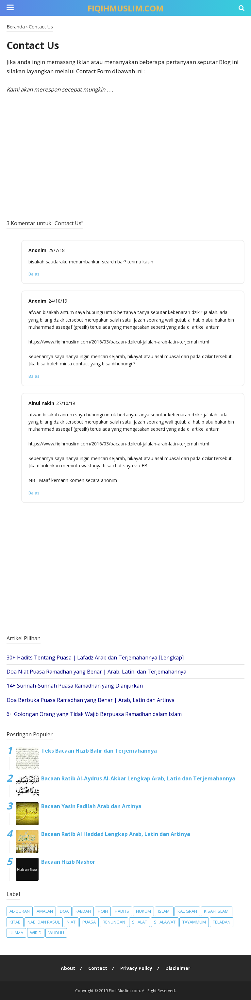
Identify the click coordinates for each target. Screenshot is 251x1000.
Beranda (16, 27)
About (68, 968)
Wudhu (56, 933)
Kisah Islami (216, 911)
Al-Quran (19, 911)
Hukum (143, 911)
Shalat (139, 922)
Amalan (45, 911)
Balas (34, 274)
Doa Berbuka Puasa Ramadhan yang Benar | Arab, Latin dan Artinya (91, 700)
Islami (164, 911)
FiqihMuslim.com (125, 8)
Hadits (122, 911)
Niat (71, 922)
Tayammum (194, 922)
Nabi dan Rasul (43, 922)
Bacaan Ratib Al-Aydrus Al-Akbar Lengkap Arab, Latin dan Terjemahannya (138, 778)
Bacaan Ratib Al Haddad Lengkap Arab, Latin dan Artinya (115, 834)
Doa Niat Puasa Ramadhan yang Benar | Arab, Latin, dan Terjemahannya (96, 671)
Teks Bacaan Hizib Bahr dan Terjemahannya (99, 750)
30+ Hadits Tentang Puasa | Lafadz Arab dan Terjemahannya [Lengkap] (95, 657)
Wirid (36, 933)
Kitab (15, 922)
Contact (97, 968)
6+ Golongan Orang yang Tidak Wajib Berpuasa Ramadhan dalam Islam (94, 714)
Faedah (83, 911)
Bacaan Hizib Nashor (68, 861)
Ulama (16, 933)
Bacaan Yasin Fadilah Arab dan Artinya (91, 806)
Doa (64, 911)
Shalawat (165, 922)
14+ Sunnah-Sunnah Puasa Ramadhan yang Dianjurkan (75, 685)
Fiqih (103, 911)
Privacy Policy (136, 968)
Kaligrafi (187, 911)
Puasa (89, 922)
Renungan (114, 922)
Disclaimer (177, 968)
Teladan (221, 922)
